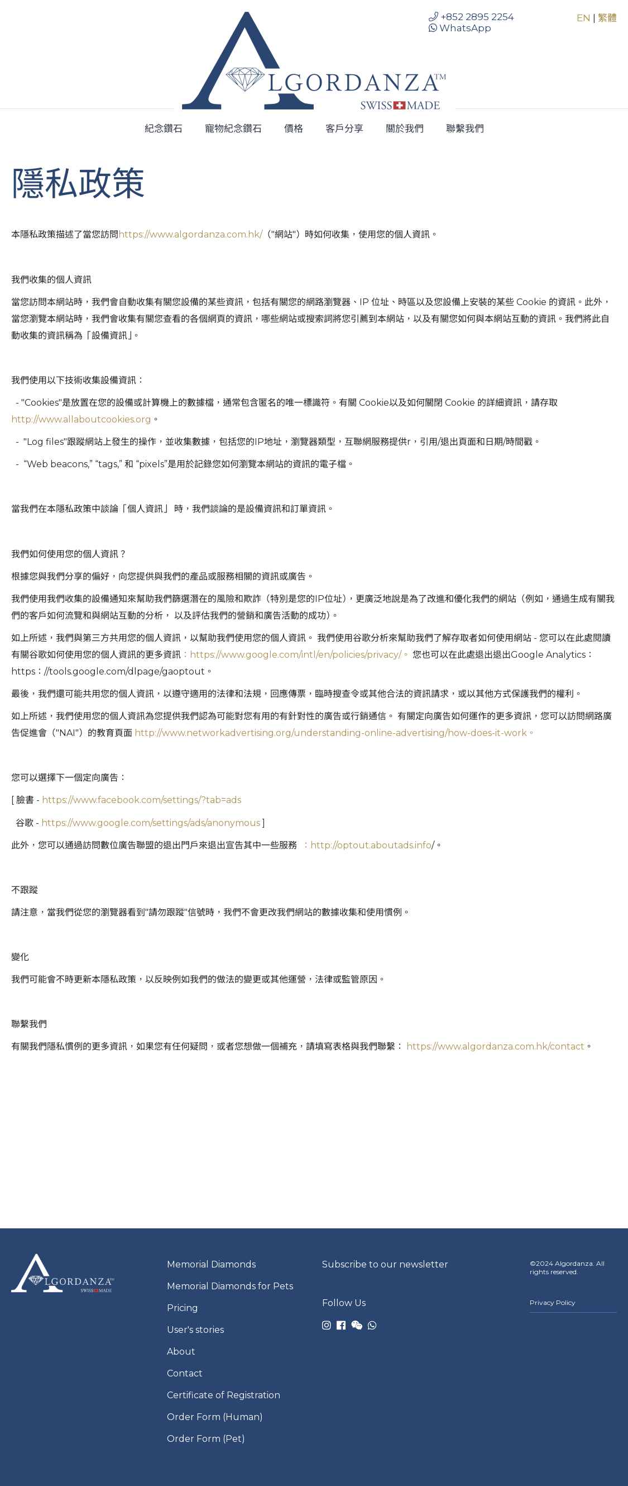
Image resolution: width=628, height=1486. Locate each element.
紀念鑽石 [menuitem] (164, 128)
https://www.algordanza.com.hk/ (190, 234)
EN (585, 17)
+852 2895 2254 (471, 16)
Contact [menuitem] (185, 1373)
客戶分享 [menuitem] (344, 128)
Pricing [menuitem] (182, 1308)
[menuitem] (573, 1318)
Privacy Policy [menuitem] (553, 1302)
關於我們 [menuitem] (405, 128)
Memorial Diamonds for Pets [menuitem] (230, 1286)
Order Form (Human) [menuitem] (215, 1417)
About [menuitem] (181, 1351)
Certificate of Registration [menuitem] (223, 1395)
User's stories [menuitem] (195, 1329)
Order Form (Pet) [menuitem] (206, 1438)
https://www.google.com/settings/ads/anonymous (150, 823)
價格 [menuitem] (293, 128)
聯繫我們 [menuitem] (465, 128)
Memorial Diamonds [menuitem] (211, 1264)
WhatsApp (460, 28)
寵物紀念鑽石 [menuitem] (233, 128)
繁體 (607, 17)
